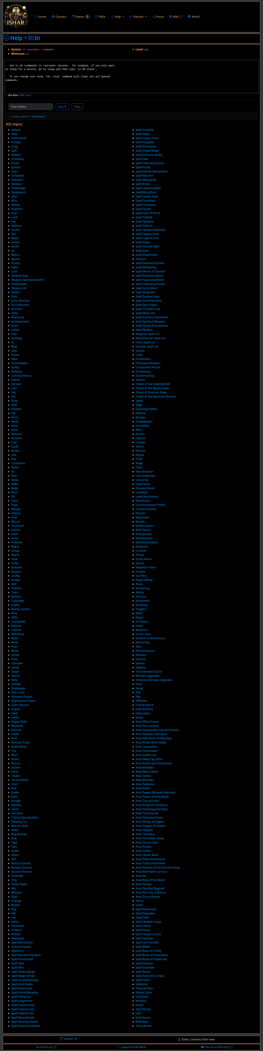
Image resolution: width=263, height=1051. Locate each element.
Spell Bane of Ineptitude (151, 959)
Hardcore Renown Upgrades (154, 680)
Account (16, 309)
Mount (15, 521)
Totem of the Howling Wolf (153, 384)
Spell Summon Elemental (152, 317)
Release (141, 413)
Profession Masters (148, 363)
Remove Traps (20, 742)
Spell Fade (142, 917)
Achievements (20, 321)
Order (15, 563)
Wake (14, 484)
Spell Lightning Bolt (148, 188)
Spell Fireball (144, 217)
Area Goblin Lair (146, 755)
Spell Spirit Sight (146, 305)
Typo (14, 842)
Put (13, 396)
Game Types (19, 884)
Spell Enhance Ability (149, 155)
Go (13, 251)
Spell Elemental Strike (150, 263)
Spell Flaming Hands (24, 1022)
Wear (14, 430)
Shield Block (19, 746)
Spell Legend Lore (147, 238)
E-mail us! (46, 1047)
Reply (14, 238)
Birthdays (142, 1022)
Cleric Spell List (145, 342)
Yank (14, 559)
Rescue (15, 763)
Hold (14, 426)
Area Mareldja (145, 767)
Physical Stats (144, 988)
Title (14, 334)
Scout (15, 538)
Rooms (140, 434)
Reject (15, 546)
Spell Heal (17, 963)
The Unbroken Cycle (149, 671)
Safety (15, 367)
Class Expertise (145, 476)
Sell (13, 913)
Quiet (14, 851)
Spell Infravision (146, 146)
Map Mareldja (145, 780)
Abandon (17, 180)
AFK (138, 692)
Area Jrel (141, 876)
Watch (15, 255)
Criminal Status (21, 376)
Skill (13, 584)
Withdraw (17, 634)
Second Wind (19, 780)
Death (139, 1005)
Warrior (141, 451)
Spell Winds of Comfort (150, 271)
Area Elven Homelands (150, 859)
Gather (15, 380)
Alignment (142, 517)
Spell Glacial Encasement (152, 326)
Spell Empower (145, 913)
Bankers (141, 417)
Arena (139, 901)
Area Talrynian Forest (149, 817)
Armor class (143, 634)
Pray (14, 880)
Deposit (16, 630)
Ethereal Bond (145, 488)
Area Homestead (146, 751)
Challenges (18, 188)
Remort (16, 596)
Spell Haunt (143, 926)
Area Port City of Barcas (151, 892)
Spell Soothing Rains (149, 301)
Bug (13, 838)
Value (14, 922)
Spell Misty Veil (145, 313)
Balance (16, 626)
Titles (14, 313)
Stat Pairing (143, 1009)
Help (14, 134)
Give (14, 405)
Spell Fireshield (145, 200)
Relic (139, 646)
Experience (143, 484)
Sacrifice (141, 576)
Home (40, 17)
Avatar (140, 446)
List (13, 917)
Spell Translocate (22, 959)
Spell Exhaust (144, 963)
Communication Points (150, 505)
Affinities (141, 701)
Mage (139, 463)
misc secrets (144, 1026)
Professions (143, 359)
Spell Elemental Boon (149, 276)
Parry (14, 771)
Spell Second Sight (148, 246)
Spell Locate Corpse (148, 934)
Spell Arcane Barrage (24, 980)
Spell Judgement (22, 1001)
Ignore (15, 259)
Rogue (140, 455)
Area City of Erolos (147, 801)
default (15, 130)
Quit (14, 196)
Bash (14, 755)
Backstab (17, 726)
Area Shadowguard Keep (152, 809)
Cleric (139, 467)
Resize (15, 905)
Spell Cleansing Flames (150, 284)
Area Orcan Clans (147, 842)
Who (14, 200)
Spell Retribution (22, 942)
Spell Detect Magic (23, 972)
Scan (14, 213)
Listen (15, 717)
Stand (15, 467)
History (16, 513)
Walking (16, 371)
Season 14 (68, 1039)
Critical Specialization (25, 817)
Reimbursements (147, 542)
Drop (14, 401)
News (14, 830)
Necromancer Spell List (150, 338)
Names (15, 934)
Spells (139, 401)
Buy (13, 909)
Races (139, 617)
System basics (145, 526)
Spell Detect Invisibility (26, 1026)
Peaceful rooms (146, 567)
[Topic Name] (31, 106)
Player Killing (144, 580)
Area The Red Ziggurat (150, 888)
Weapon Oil (18, 288)
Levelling (141, 492)
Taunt (15, 809)
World (194, 17)
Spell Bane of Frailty (148, 951)
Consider (17, 663)
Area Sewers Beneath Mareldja (155, 792)
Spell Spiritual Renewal (150, 321)
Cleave (15, 776)
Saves (139, 626)
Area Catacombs (146, 746)
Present (16, 409)
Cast (14, 442)
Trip (13, 751)
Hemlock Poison (21, 696)
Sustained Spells (146, 409)
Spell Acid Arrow (21, 988)
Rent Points (143, 501)
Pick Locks (17, 692)
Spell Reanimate (146, 909)
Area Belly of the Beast (150, 880)
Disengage (18, 688)
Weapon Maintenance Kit (27, 280)
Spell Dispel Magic (147, 150)
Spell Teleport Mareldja (150, 230)
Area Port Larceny (147, 726)
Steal (14, 713)
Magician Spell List (148, 334)
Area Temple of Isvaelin (151, 826)
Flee (13, 459)
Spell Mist (17, 967)
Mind (139, 613)
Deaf (139, 684)
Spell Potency (144, 709)
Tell (13, 234)
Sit (13, 471)
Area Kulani (143, 788)
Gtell (14, 897)
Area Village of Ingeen (150, 822)
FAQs (100, 17)
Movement (143, 601)
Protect (16, 263)
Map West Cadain (147, 771)
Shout (15, 855)
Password (17, 926)
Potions (141, 513)
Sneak (15, 671)
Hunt (14, 784)
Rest (14, 476)
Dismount (17, 526)
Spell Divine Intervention (152, 171)
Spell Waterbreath (23, 1017)
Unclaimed (18, 621)
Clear (77, 107)
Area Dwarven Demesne (151, 734)
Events (81, 17)
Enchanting (143, 371)
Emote (15, 242)
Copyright (17, 601)
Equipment (18, 192)
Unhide (16, 684)
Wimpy (15, 509)
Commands (18, 138)
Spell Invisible (144, 130)
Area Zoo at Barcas (148, 897)
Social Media (19, 363)
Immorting (143, 588)
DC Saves (142, 621)
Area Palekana (145, 784)
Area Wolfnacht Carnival (151, 872)
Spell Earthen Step (147, 296)
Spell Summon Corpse (150, 976)
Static (14, 501)
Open (14, 267)
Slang (139, 688)
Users (139, 905)
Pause (15, 355)
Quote (15, 230)
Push (14, 646)
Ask (13, 888)
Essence (141, 659)
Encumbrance (20, 305)
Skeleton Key (19, 276)
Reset (14, 651)
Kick (13, 788)
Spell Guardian (145, 967)
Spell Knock (143, 184)
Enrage (15, 801)
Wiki (175, 17)
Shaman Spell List (147, 346)
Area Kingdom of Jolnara (151, 805)
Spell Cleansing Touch (150, 163)
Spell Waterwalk (146, 180)
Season (140, 663)
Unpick (15, 709)
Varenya (16, 184)
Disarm (16, 767)
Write (14, 642)
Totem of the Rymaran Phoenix (156, 396)
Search (62, 107)
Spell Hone (143, 980)
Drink (14, 417)
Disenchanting (145, 376)
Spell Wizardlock (146, 192)
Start (14, 171)
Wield (15, 421)
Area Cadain (143, 851)
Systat (15, 655)
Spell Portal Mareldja (24, 992)
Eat (13, 413)
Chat (14, 517)
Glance (15, 530)
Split (14, 150)
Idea (14, 847)
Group (15, 551)
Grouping (142, 480)
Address (16, 225)
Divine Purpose (21, 947)
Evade (15, 792)
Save (14, 359)
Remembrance (145, 651)
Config (15, 576)
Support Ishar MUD (131, 1047)
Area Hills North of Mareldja (154, 738)
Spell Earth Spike (22, 984)
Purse (15, 163)
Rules (139, 584)
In (12, 342)
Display (16, 571)
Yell (13, 859)
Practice (16, 588)
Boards (140, 521)
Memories (17, 317)
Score (14, 326)
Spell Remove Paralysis (26, 955)
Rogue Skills (19, 721)
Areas (139, 717)
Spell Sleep (143, 134)
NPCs (139, 430)
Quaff (15, 446)
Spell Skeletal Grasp (148, 922)
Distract (16, 730)
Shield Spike (19, 284)
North (15, 246)
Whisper (16, 892)
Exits (14, 296)
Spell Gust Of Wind (148, 213)
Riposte (16, 805)
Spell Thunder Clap (148, 309)
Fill (13, 496)
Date (14, 659)
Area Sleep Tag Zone (149, 759)
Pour (14, 492)
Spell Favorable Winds (150, 280)
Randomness (144, 538)
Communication (146, 509)
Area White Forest (147, 721)
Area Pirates (143, 847)
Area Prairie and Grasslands (154, 763)
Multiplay (142, 605)
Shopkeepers (144, 421)
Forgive (140, 571)
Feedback (142, 546)
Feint (14, 796)
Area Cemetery (145, 834)
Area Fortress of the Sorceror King (158, 867)
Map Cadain (143, 776)
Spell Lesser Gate (147, 196)
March (15, 555)
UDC (139, 1013)
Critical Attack (145, 705)
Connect (59, 17)
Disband (16, 567)
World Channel (20, 863)
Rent (14, 613)
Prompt (16, 142)
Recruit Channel (21, 872)
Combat (141, 551)
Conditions (18, 463)
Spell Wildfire (144, 330)
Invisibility (142, 426)
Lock (14, 271)
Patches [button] (136, 17)
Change (16, 901)
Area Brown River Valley (151, 742)
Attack (15, 292)
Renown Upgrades (148, 676)
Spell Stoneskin (145, 292)
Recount (16, 438)
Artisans (141, 596)
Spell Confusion (146, 205)
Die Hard (17, 813)
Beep (14, 488)
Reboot (16, 155)
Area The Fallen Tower (150, 838)
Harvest (16, 384)
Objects (141, 438)
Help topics (143, 713)
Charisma (142, 997)
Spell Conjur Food (147, 138)
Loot (14, 388)
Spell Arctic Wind (146, 288)
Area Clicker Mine (147, 855)
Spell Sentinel (144, 938)
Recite (15, 451)
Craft (139, 355)
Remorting (143, 642)
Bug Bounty (19, 834)
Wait (21, 95)
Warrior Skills (19, 826)
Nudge (15, 580)
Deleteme (17, 938)
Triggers (141, 609)
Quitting (16, 338)
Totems (140, 380)
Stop (28, 95)
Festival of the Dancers (150, 638)
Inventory (17, 159)
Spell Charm (143, 209)
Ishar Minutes (20, 301)
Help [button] (116, 17)
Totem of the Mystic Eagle (152, 388)
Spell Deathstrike (147, 255)
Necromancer (144, 471)
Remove (16, 434)
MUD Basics (38, 116)
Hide (14, 680)
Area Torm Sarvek (147, 813)
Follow (15, 330)
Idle (138, 696)
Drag (14, 146)
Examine (16, 209)
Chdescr (16, 930)
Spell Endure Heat (22, 1005)
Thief (139, 459)
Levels (15, 667)
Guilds (15, 605)
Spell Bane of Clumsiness (152, 955)
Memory (141, 1001)
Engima (141, 667)
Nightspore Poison (23, 701)
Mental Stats (144, 992)
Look (14, 217)
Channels (17, 876)
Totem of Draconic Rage (151, 392)
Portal (158, 17)
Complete (17, 175)
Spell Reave (143, 972)
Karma (140, 563)
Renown (141, 655)
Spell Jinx (141, 984)
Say (13, 221)
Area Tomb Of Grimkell (150, 863)
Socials (140, 351)
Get (13, 392)
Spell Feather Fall (22, 1013)
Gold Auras (143, 1017)
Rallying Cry (19, 822)
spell (24, 116)
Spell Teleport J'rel (147, 234)
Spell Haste (143, 242)
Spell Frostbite (145, 142)
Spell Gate (142, 251)
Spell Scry (17, 951)
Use (13, 455)
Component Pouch (148, 367)
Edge (139, 405)
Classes (140, 442)
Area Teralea (144, 884)
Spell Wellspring (146, 267)
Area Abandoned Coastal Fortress (157, 730)
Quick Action (144, 559)
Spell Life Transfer (147, 942)
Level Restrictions (147, 496)
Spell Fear (142, 159)
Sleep (14, 480)
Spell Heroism (145, 175)
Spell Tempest (145, 221)
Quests (15, 167)
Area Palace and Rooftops (152, 796)
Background (143, 534)
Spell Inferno (144, 225)
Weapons (142, 630)
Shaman (141, 259)
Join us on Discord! (217, 1047)
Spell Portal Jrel (21, 997)
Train (14, 592)
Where (15, 205)
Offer (14, 617)
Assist (15, 759)
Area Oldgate (144, 830)
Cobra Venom (20, 705)
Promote (17, 542)
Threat (140, 555)
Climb (15, 734)
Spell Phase (143, 930)
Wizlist (140, 592)
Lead (14, 534)
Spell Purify (143, 167)
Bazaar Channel (21, 867)
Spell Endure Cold (22, 1009)
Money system (20, 609)
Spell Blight (143, 947)
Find (14, 738)
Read (14, 638)
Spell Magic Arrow (22, 976)
